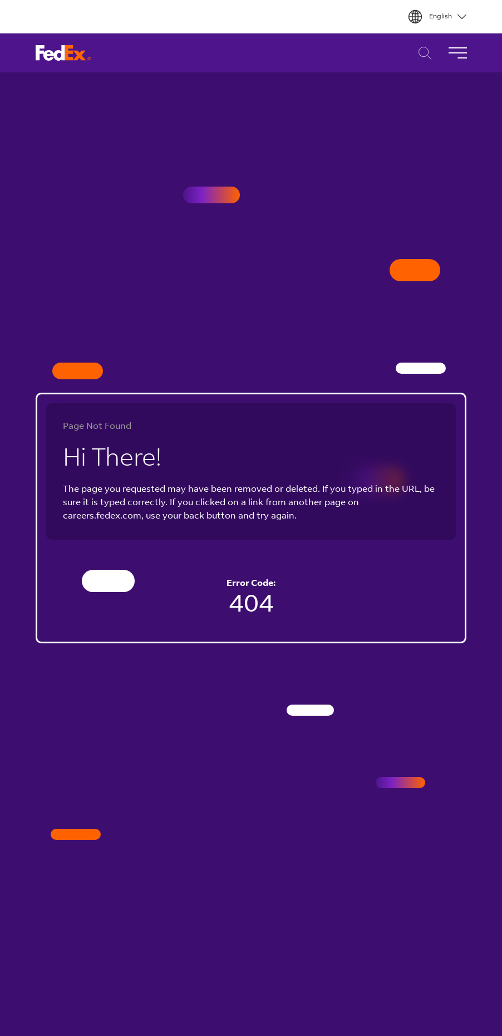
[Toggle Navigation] (457, 52)
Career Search (422, 53)
